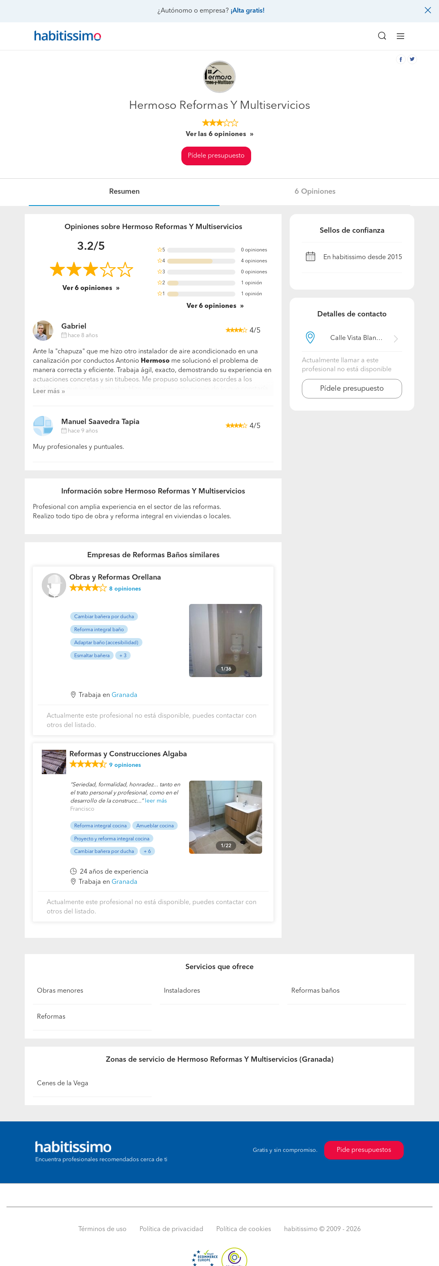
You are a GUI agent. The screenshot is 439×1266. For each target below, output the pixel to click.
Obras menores (60, 991)
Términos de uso (102, 1229)
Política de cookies (243, 1229)
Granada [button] (125, 695)
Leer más (46, 391)
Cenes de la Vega (62, 1083)
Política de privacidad (171, 1229)
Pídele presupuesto (216, 156)
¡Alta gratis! (247, 11)
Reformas (51, 1017)
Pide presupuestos (364, 1150)
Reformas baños (315, 991)
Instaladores (182, 991)
